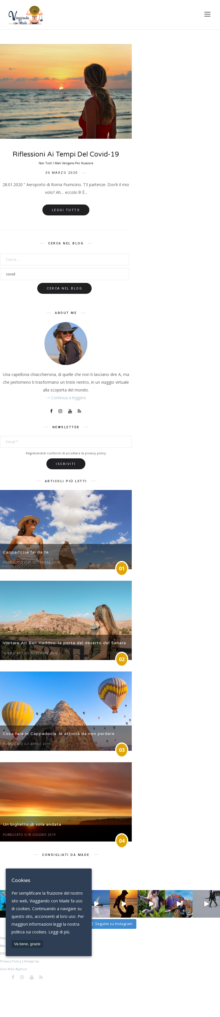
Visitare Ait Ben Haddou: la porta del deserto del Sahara (64, 642)
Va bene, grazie (27, 944)
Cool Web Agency (13, 969)
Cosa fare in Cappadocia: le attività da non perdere (59, 733)
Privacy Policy (10, 961)
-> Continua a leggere (66, 397)
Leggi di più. (59, 932)
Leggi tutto (66, 210)
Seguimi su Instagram (110, 923)
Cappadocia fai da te (26, 552)
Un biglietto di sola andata (32, 824)
